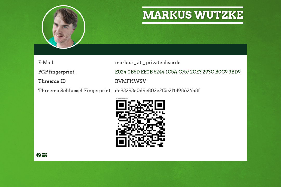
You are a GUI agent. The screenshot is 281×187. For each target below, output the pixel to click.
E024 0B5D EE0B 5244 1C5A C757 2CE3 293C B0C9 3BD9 (178, 72)
